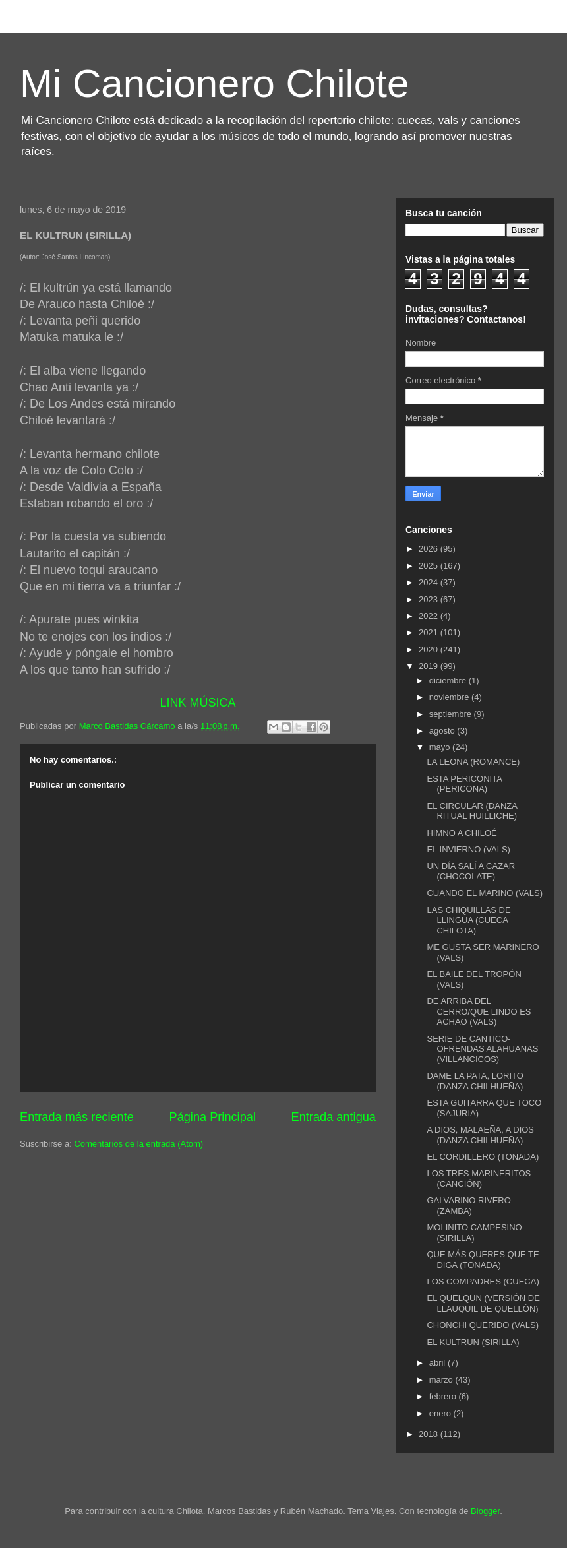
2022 (429, 616)
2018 (429, 1434)
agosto (443, 731)
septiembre (451, 714)
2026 (429, 548)
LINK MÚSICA (197, 702)
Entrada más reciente (77, 1116)
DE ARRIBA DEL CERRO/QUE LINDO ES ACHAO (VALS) (479, 1011)
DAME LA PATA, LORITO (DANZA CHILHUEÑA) (475, 1081)
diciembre (449, 680)
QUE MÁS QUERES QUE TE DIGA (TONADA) (483, 1259)
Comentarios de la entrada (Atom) (138, 1144)
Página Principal (212, 1116)
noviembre (450, 697)
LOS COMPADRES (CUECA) (483, 1281)
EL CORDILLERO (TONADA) (483, 1157)
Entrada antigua (333, 1116)
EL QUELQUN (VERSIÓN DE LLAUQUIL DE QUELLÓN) (483, 1303)
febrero (444, 1396)
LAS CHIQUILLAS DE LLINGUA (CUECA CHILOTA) (468, 920)
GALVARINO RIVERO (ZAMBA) (468, 1205)
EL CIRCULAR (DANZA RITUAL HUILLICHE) (472, 811)
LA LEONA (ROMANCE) (473, 762)
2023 (429, 599)
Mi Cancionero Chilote (214, 83)
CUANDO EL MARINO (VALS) (485, 893)
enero (441, 1413)
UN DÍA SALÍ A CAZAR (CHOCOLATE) (471, 871)
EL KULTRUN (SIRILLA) (473, 1342)
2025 (429, 566)
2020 (429, 649)
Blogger (485, 1511)
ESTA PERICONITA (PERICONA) (464, 784)
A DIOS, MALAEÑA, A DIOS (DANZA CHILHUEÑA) (480, 1135)
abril (438, 1363)
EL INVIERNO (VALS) (468, 849)
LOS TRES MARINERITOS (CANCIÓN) (479, 1178)
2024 (429, 582)
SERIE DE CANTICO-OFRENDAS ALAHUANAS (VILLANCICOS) (482, 1049)
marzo (442, 1380)
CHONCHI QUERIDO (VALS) (483, 1325)
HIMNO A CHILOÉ (461, 833)
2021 (429, 632)
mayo (440, 747)
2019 (429, 666)
